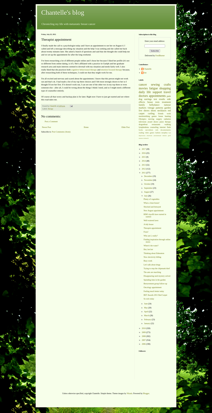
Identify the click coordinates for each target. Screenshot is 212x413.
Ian (145, 73)
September (148, 188)
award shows (153, 122)
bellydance (154, 105)
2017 (144, 149)
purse (161, 122)
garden (167, 107)
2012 (144, 169)
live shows (144, 110)
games (154, 116)
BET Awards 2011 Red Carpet (155, 295)
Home (86, 127)
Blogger (146, 393)
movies (143, 88)
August (147, 192)
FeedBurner (160, 56)
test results (159, 99)
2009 (144, 332)
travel (167, 92)
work (169, 114)
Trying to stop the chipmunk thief (157, 268)
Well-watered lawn (151, 220)
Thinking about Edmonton (154, 253)
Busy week (148, 261)
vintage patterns (155, 107)
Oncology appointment (153, 287)
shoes (153, 110)
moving (151, 119)
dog (140, 99)
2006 (144, 344)
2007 (144, 340)
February (148, 320)
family (142, 105)
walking (168, 124)
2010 (144, 328)
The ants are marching (152, 272)
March (147, 315)
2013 (144, 165)
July (146, 196)
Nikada (129, 393)
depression (142, 135)
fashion (157, 133)
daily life (145, 92)
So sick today (149, 299)
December (148, 176)
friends (160, 114)
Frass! (146, 232)
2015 (144, 157)
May (146, 308)
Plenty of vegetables (151, 199)
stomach (145, 138)
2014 (144, 161)
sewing (155, 84)
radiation (167, 119)
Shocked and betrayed (152, 207)
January (147, 323)
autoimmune (157, 135)
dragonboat (143, 124)
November (148, 180)
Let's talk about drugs (152, 265)
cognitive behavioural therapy (84, 69)
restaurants (156, 124)
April (146, 312)
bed (170, 133)
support (157, 92)
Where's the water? (151, 246)
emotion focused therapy (111, 69)
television (142, 122)
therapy (50, 109)
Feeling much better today (154, 291)
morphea (164, 133)
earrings (148, 99)
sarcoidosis (149, 130)
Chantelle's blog (62, 12)
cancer (143, 84)
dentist (165, 135)
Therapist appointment (152, 228)
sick (156, 130)
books (141, 130)
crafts (167, 84)
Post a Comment (51, 122)
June (146, 304)
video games (149, 133)
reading (141, 133)
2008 (144, 336)
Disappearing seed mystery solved (157, 276)
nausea (141, 138)
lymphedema (144, 127)
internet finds (165, 127)
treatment (166, 102)
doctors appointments (152, 96)
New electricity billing (152, 257)
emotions (149, 135)
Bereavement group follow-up (155, 284)
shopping (165, 88)
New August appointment (154, 211)
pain (169, 96)
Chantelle (148, 69)
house (150, 102)
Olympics (142, 119)
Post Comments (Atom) (61, 132)
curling (151, 113)
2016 (144, 153)
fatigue (153, 88)
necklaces (161, 110)
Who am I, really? (151, 236)
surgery (159, 119)
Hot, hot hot (148, 249)
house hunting (165, 116)
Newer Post (46, 127)
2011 (144, 173)
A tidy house (148, 224)
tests (157, 102)
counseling (154, 127)
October (147, 184)
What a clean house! (151, 203)
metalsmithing (144, 116)
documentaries (166, 130)
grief (169, 135)
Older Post (125, 127)
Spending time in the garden (155, 280)
